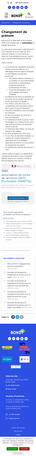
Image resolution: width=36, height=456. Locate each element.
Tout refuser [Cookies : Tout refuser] (24, 449)
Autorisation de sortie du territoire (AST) (19, 221)
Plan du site (18, 431)
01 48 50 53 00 (12, 385)
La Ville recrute (13, 414)
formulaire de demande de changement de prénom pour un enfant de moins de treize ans (16, 284)
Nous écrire (11, 389)
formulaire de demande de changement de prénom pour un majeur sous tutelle (17, 305)
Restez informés (22, 3)
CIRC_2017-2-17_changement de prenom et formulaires (16, 266)
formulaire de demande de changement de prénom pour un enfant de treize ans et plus (16, 295)
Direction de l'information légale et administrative (16, 250)
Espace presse (12, 418)
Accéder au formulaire (18, 198)
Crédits (18, 435)
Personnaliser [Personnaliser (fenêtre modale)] (18, 453)
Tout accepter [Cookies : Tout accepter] (12, 449)
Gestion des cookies (18, 428)
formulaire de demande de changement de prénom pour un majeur (16, 274)
